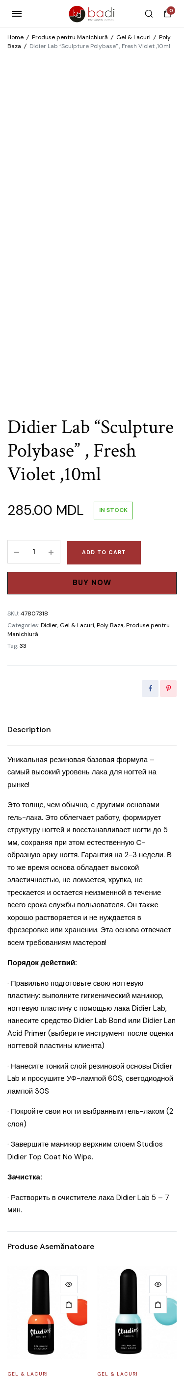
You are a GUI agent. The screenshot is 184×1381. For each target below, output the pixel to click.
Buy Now (92, 291)
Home (15, 37)
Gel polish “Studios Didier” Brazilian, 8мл (43, 1098)
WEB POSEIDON (112, 1336)
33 (23, 354)
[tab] (29, 438)
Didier (49, 334)
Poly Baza (110, 334)
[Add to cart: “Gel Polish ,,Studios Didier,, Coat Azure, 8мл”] (158, 1013)
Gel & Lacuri (133, 37)
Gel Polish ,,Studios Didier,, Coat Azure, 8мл (130, 1102)
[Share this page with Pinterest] (168, 397)
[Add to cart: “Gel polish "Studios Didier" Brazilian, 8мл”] (69, 1013)
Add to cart (104, 260)
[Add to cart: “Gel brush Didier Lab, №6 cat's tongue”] (158, 1179)
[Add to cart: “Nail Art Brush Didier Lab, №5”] (69, 1179)
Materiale (22, 1248)
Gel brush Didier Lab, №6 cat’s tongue (133, 1264)
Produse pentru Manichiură (70, 37)
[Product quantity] (34, 260)
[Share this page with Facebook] (150, 397)
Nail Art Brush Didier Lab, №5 (42, 1264)
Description (29, 438)
